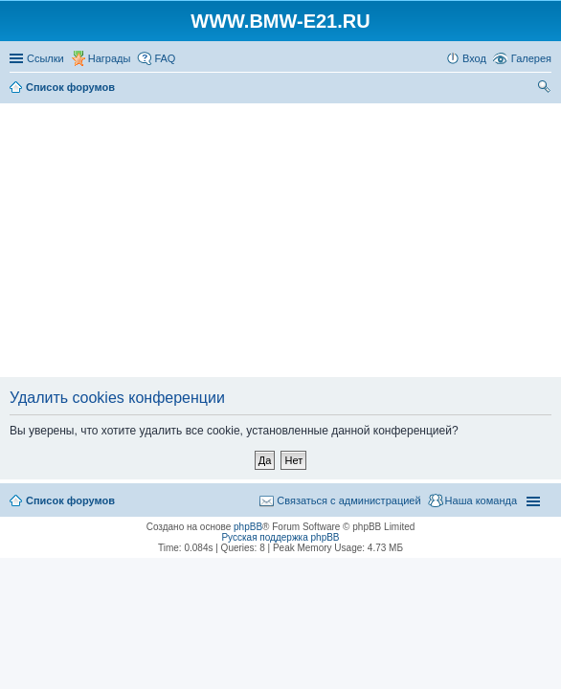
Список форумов (70, 500)
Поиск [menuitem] (545, 89)
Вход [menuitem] (474, 58)
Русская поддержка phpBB (280, 537)
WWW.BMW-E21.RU (280, 21)
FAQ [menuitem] (164, 58)
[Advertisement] (283, 241)
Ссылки (45, 58)
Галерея (531, 58)
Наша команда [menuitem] (481, 500)
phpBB (248, 527)
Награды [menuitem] (109, 58)
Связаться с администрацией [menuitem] (348, 500)
